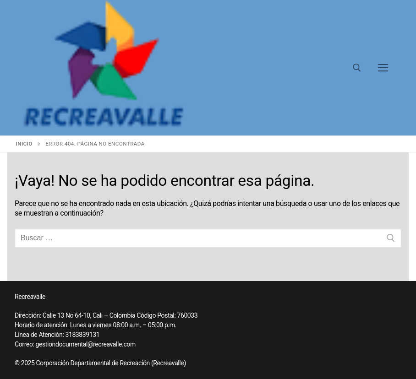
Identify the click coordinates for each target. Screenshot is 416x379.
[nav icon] (383, 67)
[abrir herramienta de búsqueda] (357, 68)
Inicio (24, 144)
